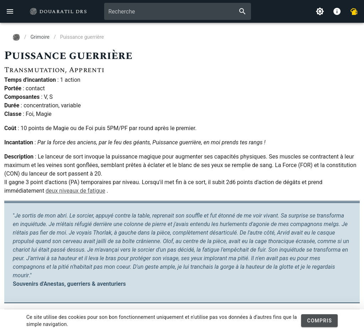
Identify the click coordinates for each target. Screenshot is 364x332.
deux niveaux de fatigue (75, 190)
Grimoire (40, 37)
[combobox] (177, 11)
